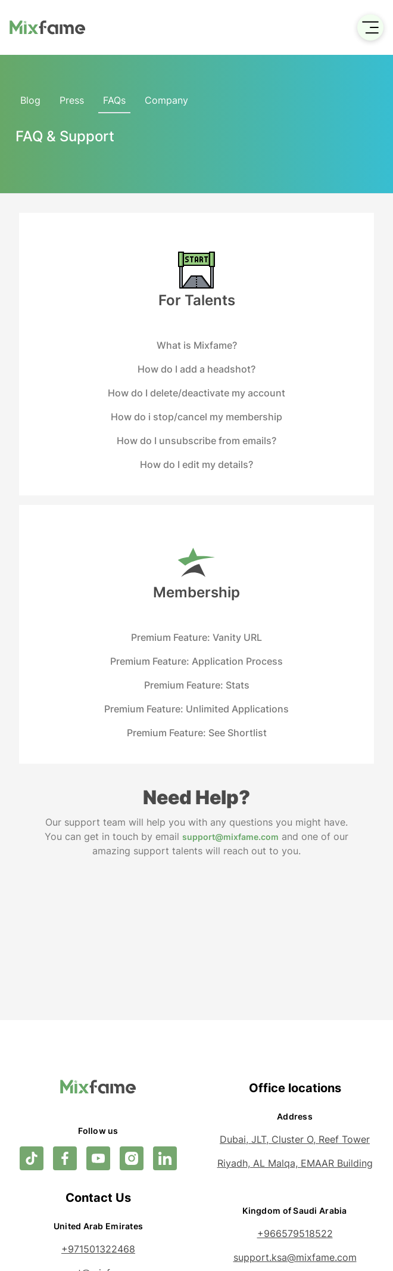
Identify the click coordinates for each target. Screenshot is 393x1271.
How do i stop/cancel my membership (196, 417)
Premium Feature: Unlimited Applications (196, 709)
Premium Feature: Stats (196, 685)
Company (166, 100)
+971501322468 (98, 1249)
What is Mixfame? (197, 345)
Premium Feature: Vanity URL (196, 637)
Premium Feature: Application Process (196, 661)
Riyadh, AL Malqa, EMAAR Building (295, 1163)
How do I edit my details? (196, 464)
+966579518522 (295, 1233)
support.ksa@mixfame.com (295, 1257)
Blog (30, 100)
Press (72, 100)
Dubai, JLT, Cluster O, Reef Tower (295, 1139)
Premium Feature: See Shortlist (197, 733)
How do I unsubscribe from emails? (196, 441)
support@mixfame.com (230, 837)
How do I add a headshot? (196, 369)
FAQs (114, 100)
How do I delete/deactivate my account (196, 393)
